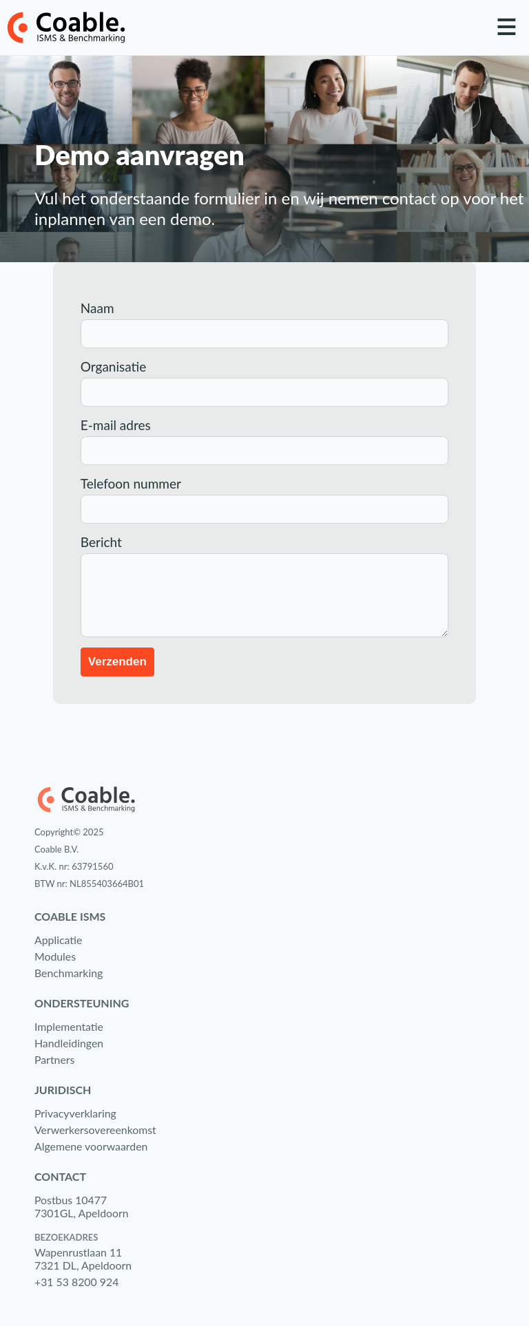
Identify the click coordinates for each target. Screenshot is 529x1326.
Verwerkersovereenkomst (95, 1129)
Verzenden (117, 661)
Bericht (101, 542)
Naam (97, 308)
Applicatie (58, 939)
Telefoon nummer (131, 483)
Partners (54, 1059)
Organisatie (114, 366)
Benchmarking (68, 972)
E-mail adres (116, 425)
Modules (55, 956)
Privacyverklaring (75, 1113)
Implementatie (68, 1026)
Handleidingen (68, 1042)
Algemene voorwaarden (90, 1146)
